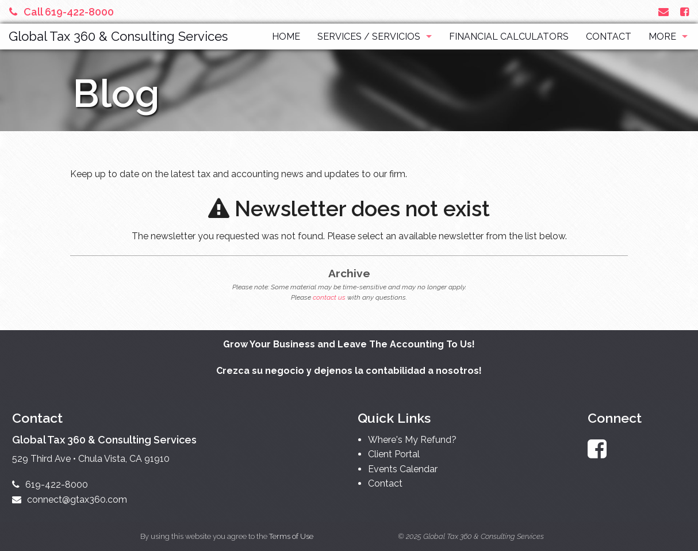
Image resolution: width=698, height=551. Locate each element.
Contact (608, 36)
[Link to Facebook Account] (684, 12)
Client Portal (394, 454)
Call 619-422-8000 (61, 12)
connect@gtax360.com (69, 499)
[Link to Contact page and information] (663, 12)
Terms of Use (291, 536)
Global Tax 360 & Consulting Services (118, 36)
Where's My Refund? (412, 439)
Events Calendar (403, 469)
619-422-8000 (50, 484)
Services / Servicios (368, 36)
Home (286, 36)
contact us (329, 297)
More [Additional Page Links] (662, 36)
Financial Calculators (509, 36)
